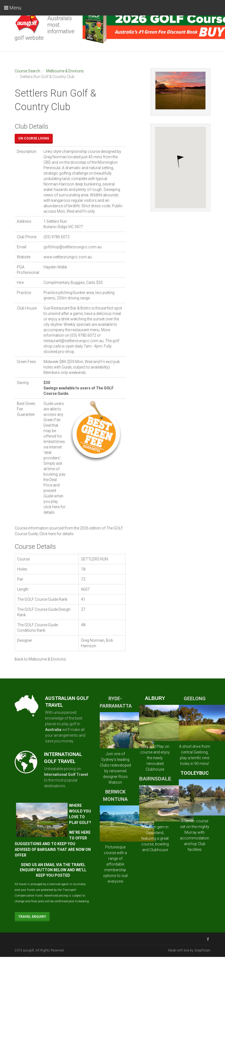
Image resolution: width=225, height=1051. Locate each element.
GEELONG (195, 698)
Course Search (27, 71)
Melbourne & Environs (65, 71)
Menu (12, 8)
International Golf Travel (66, 774)
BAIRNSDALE (155, 779)
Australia (53, 729)
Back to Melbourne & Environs (40, 659)
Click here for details (56, 534)
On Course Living (33, 138)
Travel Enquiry (32, 917)
